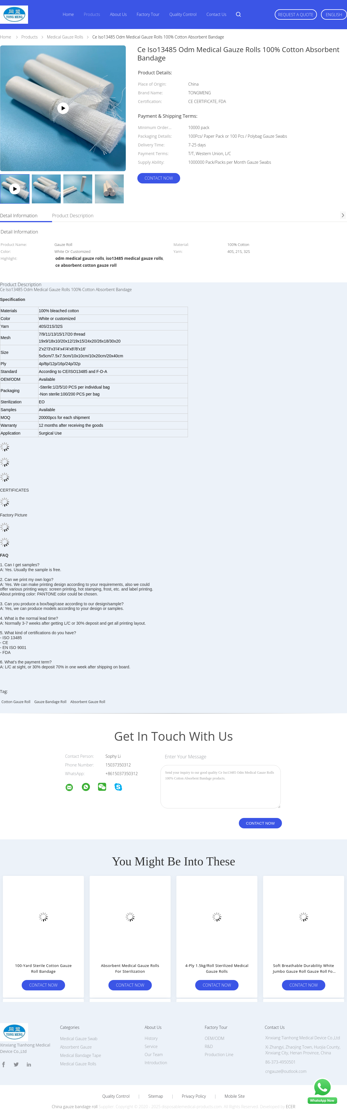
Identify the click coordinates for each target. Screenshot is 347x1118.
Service (151, 1046)
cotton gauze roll (15, 701)
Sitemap (155, 1096)
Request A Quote (295, 14)
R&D (209, 1046)
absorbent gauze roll (87, 701)
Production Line (219, 1054)
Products (92, 14)
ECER (290, 1106)
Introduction (156, 1062)
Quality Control (183, 14)
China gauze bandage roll (75, 1106)
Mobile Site (235, 1096)
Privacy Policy (194, 1096)
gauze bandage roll (50, 701)
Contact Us (216, 14)
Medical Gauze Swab (78, 1038)
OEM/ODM (214, 1038)
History (151, 1038)
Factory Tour (148, 14)
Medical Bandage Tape (80, 1055)
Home (68, 14)
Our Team (154, 1054)
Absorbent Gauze (76, 1047)
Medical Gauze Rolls (78, 1063)
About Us (118, 14)
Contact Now (159, 178)
